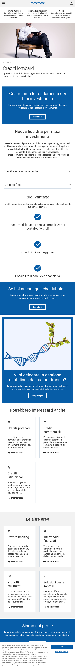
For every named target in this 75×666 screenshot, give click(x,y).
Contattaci (37, 117)
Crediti (9, 62)
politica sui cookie (35, 658)
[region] (37, 654)
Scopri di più (37, 395)
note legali (6, 654)
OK (62, 647)
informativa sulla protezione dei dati (24, 654)
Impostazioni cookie (61, 652)
